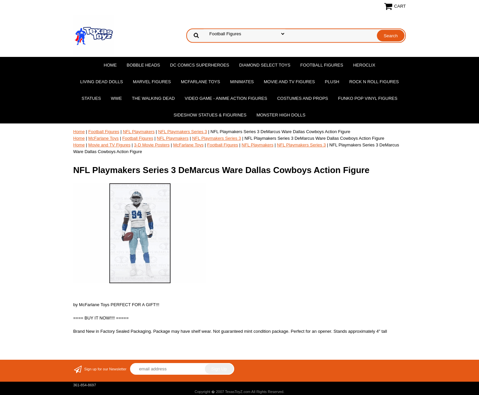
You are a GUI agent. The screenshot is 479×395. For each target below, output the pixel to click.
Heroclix (364, 65)
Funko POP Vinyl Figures (367, 98)
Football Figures (321, 65)
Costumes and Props (302, 98)
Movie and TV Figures (289, 81)
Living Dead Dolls (101, 81)
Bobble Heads (143, 65)
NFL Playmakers (139, 131)
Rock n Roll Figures (374, 81)
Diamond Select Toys (264, 65)
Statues (91, 98)
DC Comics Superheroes (199, 65)
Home (110, 65)
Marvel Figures (152, 81)
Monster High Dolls (280, 114)
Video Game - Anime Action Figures (226, 98)
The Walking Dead (153, 98)
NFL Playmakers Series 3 (182, 131)
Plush (332, 81)
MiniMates (242, 81)
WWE (116, 98)
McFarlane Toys (200, 81)
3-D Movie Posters (152, 144)
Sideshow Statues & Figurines (210, 114)
